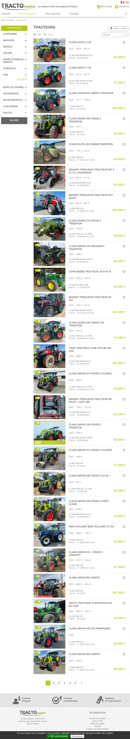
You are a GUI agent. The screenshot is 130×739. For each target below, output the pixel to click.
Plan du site (97, 721)
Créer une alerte (119, 28)
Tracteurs (21, 20)
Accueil (5, 14)
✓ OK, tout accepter (58, 736)
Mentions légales (97, 724)
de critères (21, 79)
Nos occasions (27, 14)
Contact (74, 14)
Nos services (52, 14)
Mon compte (104, 7)
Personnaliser (77, 736)
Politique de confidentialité (97, 729)
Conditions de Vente (97, 719)
